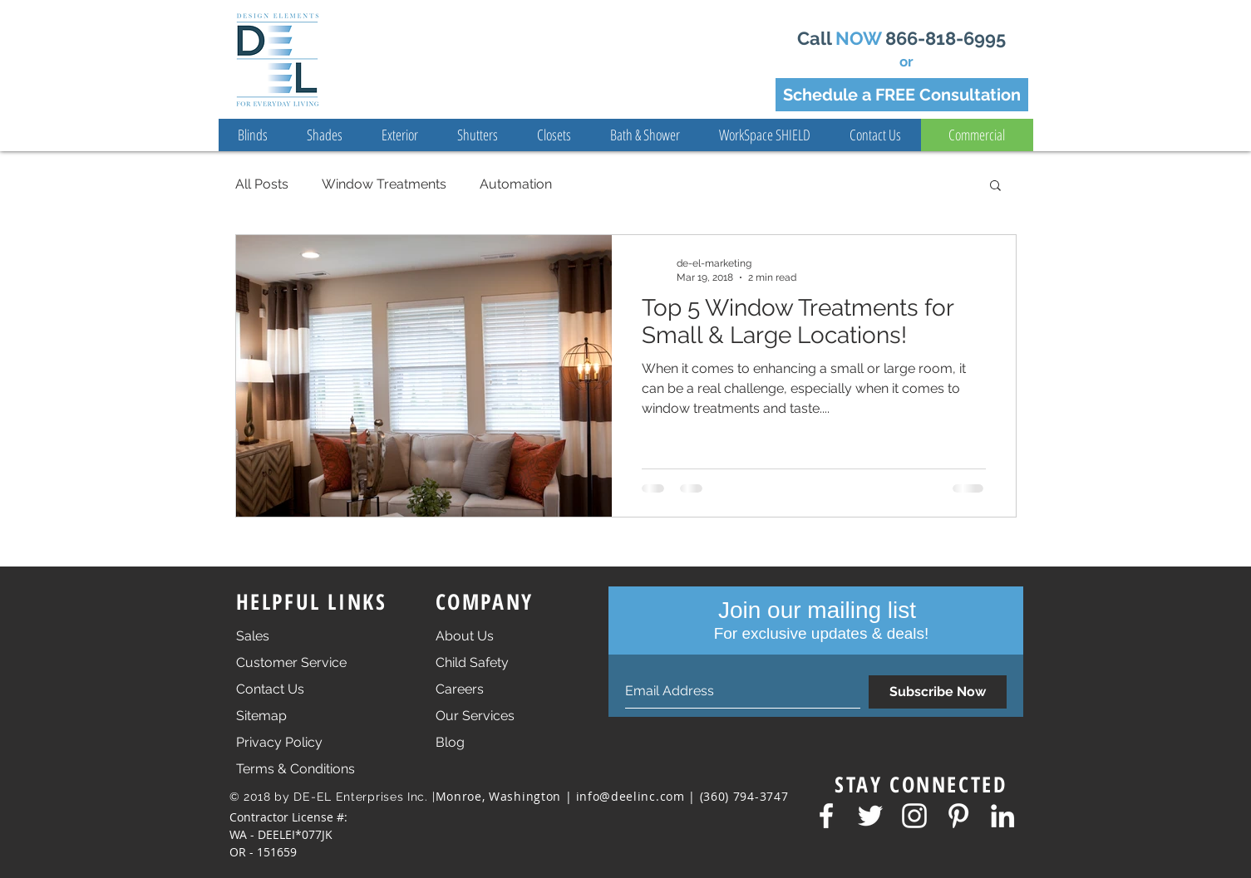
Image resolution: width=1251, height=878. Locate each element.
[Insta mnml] (914, 815)
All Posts (261, 184)
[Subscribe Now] (938, 692)
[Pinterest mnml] (958, 815)
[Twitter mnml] (870, 815)
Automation (516, 184)
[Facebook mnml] (826, 815)
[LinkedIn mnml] (1002, 815)
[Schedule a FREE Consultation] (902, 94)
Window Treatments (384, 184)
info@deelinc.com (630, 796)
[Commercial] (977, 135)
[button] (995, 186)
